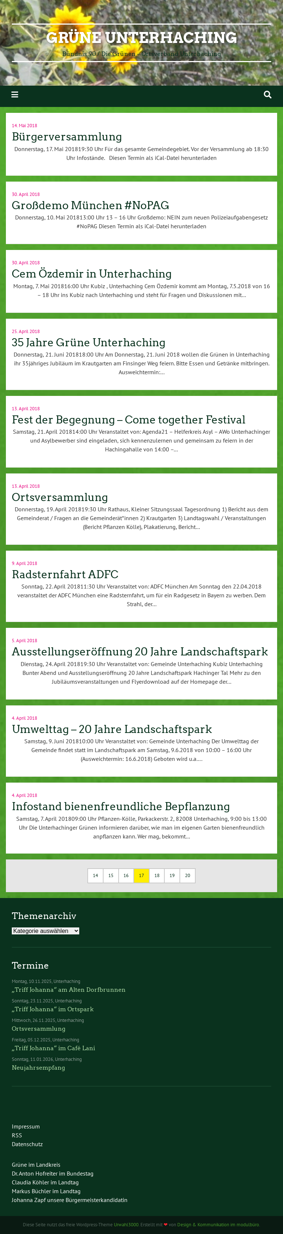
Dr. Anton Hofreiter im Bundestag (53, 1173)
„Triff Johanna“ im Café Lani (53, 1048)
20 (187, 875)
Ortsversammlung (60, 497)
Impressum (26, 1126)
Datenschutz (27, 1144)
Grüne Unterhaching (141, 38)
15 (110, 875)
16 (126, 875)
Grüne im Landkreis (36, 1164)
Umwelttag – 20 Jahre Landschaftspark (112, 729)
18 (157, 875)
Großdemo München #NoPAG (91, 205)
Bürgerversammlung (67, 136)
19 (172, 875)
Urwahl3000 (126, 1225)
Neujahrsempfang (38, 1067)
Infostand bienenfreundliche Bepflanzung (121, 806)
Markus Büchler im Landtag (46, 1191)
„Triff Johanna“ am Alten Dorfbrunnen (69, 989)
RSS (17, 1135)
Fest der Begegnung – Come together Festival (128, 419)
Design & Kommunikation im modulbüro (218, 1225)
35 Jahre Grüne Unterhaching (88, 342)
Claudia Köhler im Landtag (45, 1182)
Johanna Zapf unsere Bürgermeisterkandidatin (69, 1199)
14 (95, 875)
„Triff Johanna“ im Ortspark (53, 1009)
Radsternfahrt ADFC (65, 574)
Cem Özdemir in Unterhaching (92, 273)
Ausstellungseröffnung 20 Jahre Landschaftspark (140, 651)
